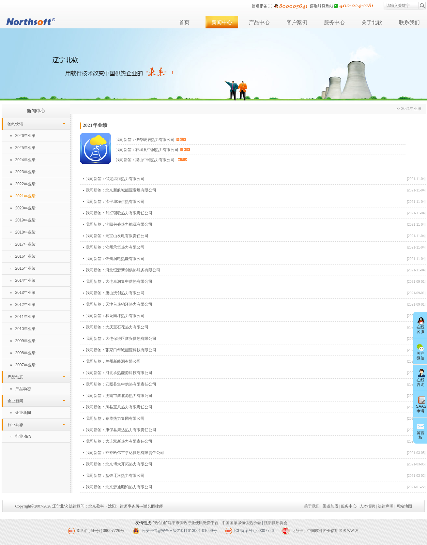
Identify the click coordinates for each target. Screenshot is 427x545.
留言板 (420, 430)
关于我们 (312, 506)
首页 (184, 22)
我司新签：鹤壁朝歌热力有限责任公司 (119, 213)
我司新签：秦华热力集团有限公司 (115, 418)
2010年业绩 (25, 328)
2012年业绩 (25, 304)
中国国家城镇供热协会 (241, 523)
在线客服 (420, 325)
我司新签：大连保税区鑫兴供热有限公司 (121, 338)
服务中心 (334, 22)
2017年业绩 (25, 244)
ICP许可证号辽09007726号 (100, 530)
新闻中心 (221, 22)
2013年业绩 (25, 292)
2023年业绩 (25, 172)
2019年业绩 (25, 220)
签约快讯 (15, 124)
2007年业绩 (25, 365)
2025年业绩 (25, 147)
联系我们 (409, 22)
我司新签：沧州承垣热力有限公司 (115, 247)
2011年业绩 (25, 316)
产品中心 (259, 22)
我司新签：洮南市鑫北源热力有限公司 (119, 395)
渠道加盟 (330, 506)
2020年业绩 (25, 208)
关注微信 (420, 351)
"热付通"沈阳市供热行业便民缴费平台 (186, 523)
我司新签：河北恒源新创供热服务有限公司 (123, 270)
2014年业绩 (25, 280)
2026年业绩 (25, 135)
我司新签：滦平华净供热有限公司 (115, 201)
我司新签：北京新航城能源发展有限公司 (121, 190)
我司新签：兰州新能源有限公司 (113, 361)
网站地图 (404, 506)
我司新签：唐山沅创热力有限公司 (115, 293)
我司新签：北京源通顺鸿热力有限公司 (119, 487)
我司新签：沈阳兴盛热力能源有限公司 (119, 224)
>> (398, 108)
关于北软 (371, 22)
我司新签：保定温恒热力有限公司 (115, 178)
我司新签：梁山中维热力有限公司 (151, 160)
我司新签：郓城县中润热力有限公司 (153, 149)
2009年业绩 (25, 341)
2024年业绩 (25, 160)
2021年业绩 (25, 196)
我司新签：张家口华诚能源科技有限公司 (121, 350)
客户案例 (296, 22)
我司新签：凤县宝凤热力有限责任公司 (119, 407)
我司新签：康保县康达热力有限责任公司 (121, 430)
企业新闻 (15, 401)
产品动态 (15, 377)
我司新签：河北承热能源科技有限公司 (119, 373)
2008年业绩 (25, 353)
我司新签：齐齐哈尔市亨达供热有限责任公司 (125, 452)
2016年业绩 (25, 256)
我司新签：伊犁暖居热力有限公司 (151, 139)
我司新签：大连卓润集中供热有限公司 (119, 281)
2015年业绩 (25, 268)
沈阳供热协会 (275, 523)
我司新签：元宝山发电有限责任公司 (117, 236)
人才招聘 (367, 506)
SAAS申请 (421, 404)
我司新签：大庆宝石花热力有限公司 (117, 327)
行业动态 (15, 424)
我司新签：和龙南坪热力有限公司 (115, 315)
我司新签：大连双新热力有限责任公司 (119, 441)
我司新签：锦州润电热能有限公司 (115, 258)
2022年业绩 (25, 184)
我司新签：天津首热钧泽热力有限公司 (119, 304)
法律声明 (385, 506)
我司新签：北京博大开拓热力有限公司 (119, 464)
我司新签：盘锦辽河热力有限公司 (115, 475)
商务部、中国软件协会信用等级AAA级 (325, 530)
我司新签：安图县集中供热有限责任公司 (121, 384)
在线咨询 (420, 378)
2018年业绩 (25, 232)
